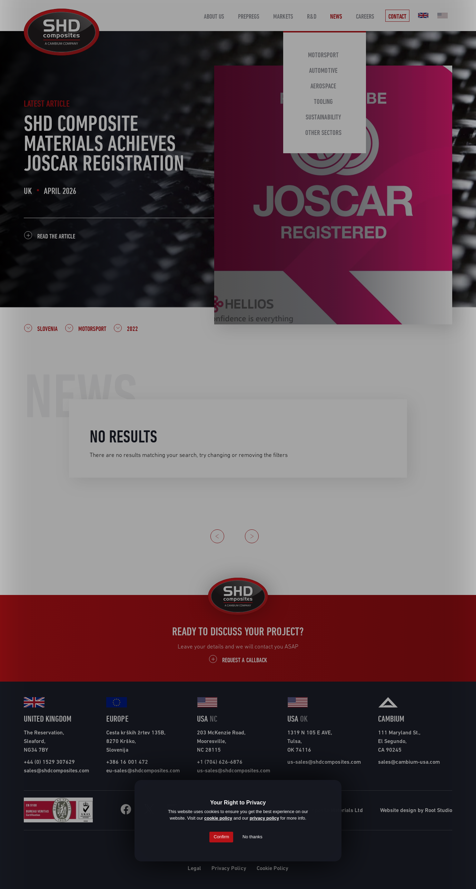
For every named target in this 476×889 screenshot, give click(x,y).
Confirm (221, 836)
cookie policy (218, 818)
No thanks (252, 836)
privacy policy (264, 818)
